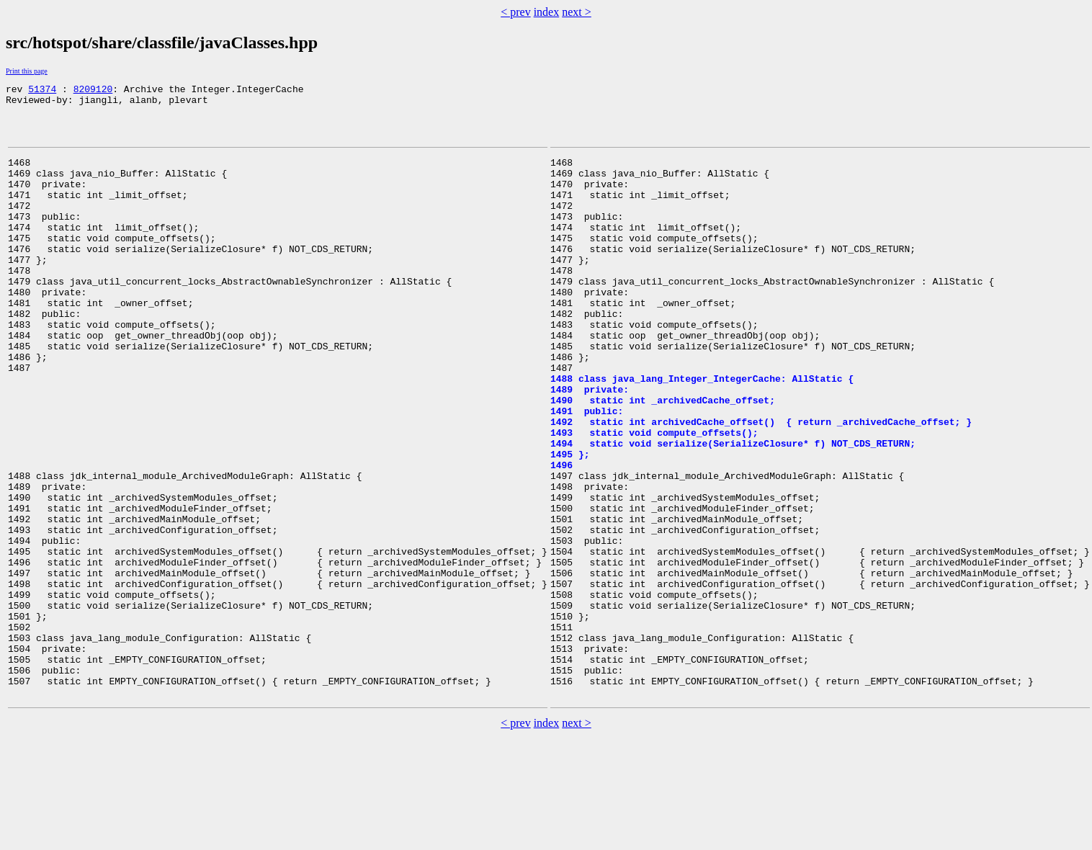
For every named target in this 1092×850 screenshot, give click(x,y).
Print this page (27, 71)
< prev (515, 12)
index (547, 12)
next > (576, 12)
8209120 (93, 90)
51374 (42, 90)
